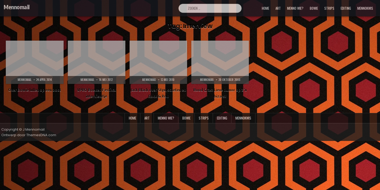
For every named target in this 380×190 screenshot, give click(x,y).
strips (329, 8)
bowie (314, 8)
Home (265, 8)
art (278, 8)
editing (346, 8)
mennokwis (365, 8)
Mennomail (17, 7)
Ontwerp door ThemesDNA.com (28, 134)
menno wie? (295, 8)
